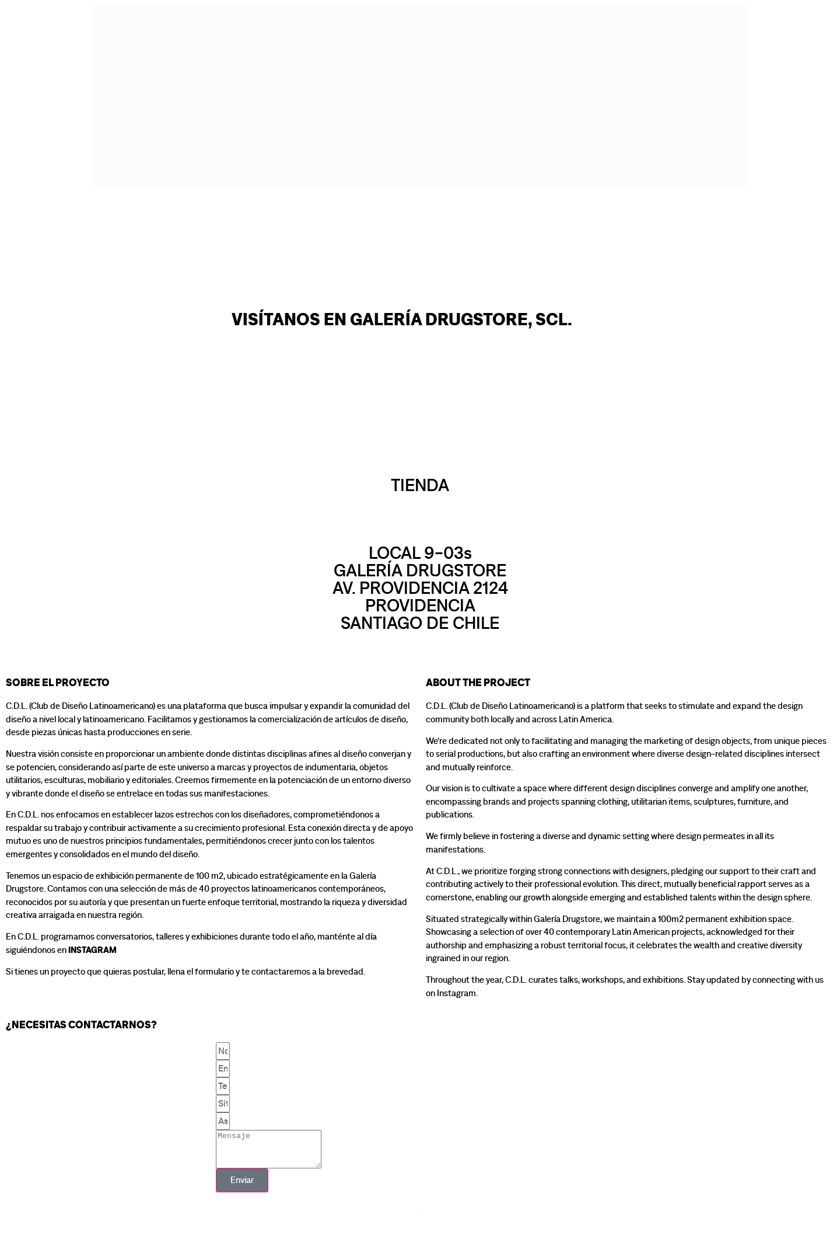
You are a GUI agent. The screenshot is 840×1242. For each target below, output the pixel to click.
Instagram (92, 950)
